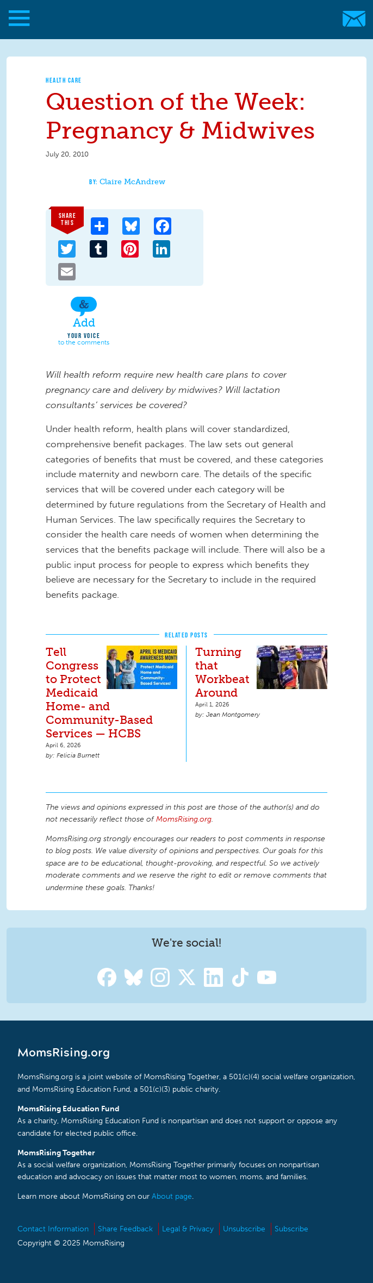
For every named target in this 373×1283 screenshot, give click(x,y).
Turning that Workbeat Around (222, 672)
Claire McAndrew (132, 181)
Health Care (64, 80)
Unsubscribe (244, 1229)
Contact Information (53, 1229)
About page (172, 1196)
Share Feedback (125, 1229)
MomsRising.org (181, 18)
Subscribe (291, 1229)
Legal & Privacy (188, 1229)
